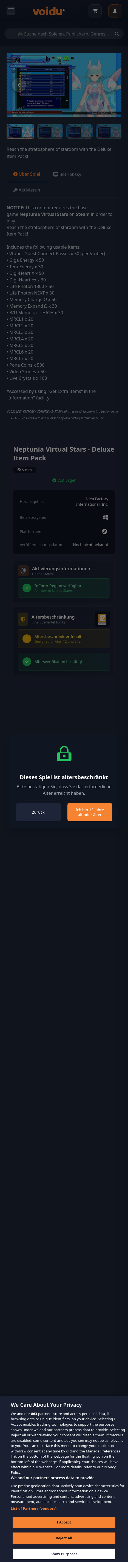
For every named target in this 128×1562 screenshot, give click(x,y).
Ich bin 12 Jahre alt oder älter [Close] (90, 812)
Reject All (64, 1542)
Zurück (38, 812)
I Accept (64, 1526)
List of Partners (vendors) (33, 1512)
